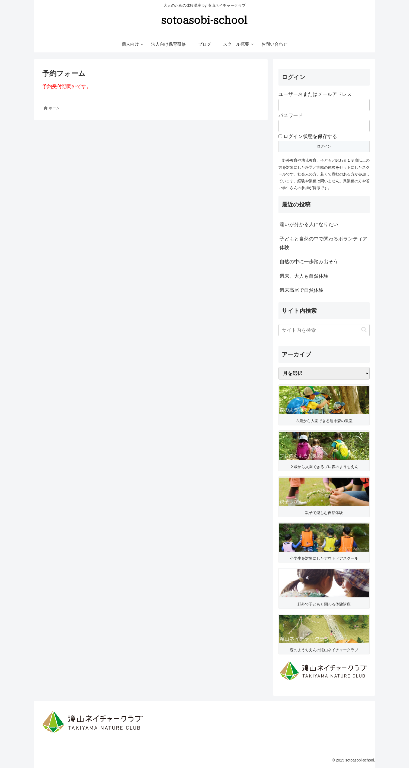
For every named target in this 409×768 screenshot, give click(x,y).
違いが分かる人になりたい (309, 224)
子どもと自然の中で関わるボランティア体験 (323, 243)
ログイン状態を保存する (307, 136)
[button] (364, 330)
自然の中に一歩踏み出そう (309, 261)
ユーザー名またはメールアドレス (315, 94)
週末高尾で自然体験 (302, 290)
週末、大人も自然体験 (304, 276)
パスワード (290, 115)
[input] (324, 330)
